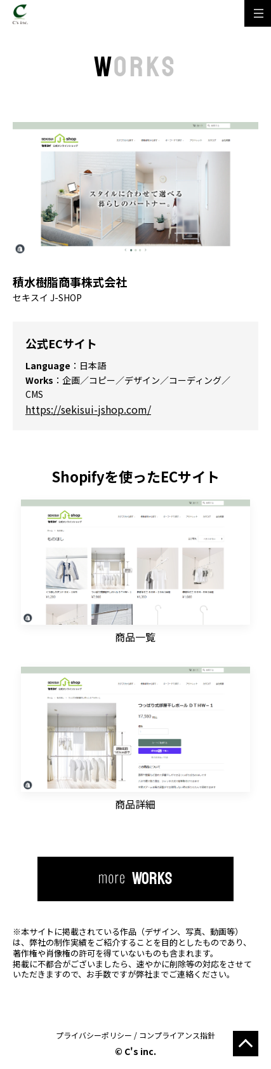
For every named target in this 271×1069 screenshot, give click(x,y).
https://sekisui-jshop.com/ (88, 409)
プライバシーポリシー (94, 1035)
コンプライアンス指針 (177, 1035)
